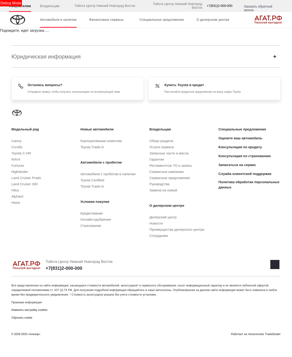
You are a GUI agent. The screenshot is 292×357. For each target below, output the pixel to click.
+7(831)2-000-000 (219, 6)
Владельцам (50, 6)
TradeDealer (273, 334)
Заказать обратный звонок (258, 8)
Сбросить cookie (21, 317)
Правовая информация (26, 302)
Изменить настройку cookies (29, 310)
